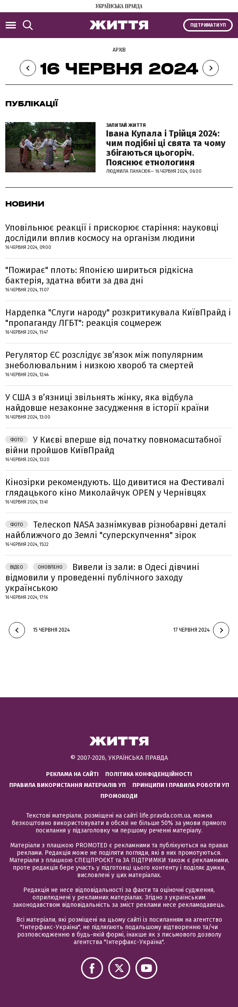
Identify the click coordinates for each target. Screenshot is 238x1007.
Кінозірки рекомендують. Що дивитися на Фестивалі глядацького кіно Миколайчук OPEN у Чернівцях (114, 487)
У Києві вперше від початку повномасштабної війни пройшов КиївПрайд (113, 444)
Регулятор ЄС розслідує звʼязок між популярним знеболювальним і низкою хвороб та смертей (104, 360)
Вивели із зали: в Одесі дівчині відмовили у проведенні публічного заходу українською (102, 577)
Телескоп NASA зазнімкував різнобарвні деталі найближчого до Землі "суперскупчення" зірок (115, 529)
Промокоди (119, 796)
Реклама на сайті (72, 774)
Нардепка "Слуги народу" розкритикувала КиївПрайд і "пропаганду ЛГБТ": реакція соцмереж (118, 317)
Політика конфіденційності (148, 774)
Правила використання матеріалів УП (67, 785)
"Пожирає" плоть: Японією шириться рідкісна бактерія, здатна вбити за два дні (99, 275)
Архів (119, 50)
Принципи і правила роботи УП (180, 785)
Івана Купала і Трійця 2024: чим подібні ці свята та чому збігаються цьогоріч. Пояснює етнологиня (165, 148)
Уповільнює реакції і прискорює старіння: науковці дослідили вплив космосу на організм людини (112, 232)
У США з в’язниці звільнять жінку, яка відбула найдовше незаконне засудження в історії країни (107, 402)
